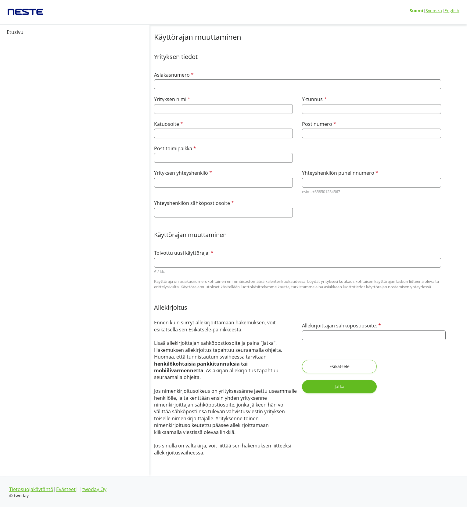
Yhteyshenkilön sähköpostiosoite (137, 202)
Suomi (416, 10)
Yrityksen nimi (115, 99)
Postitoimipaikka (118, 148)
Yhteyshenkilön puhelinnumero (313, 172)
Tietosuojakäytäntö (31, 489)
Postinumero (292, 123)
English (451, 10)
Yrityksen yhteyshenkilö (126, 172)
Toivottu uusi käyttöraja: (126, 253)
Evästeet (66, 489)
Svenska (434, 10)
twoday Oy (94, 489)
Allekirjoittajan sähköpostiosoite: (312, 325)
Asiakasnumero (117, 74)
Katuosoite (112, 123)
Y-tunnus (287, 99)
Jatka (391, 366)
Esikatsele (310, 366)
